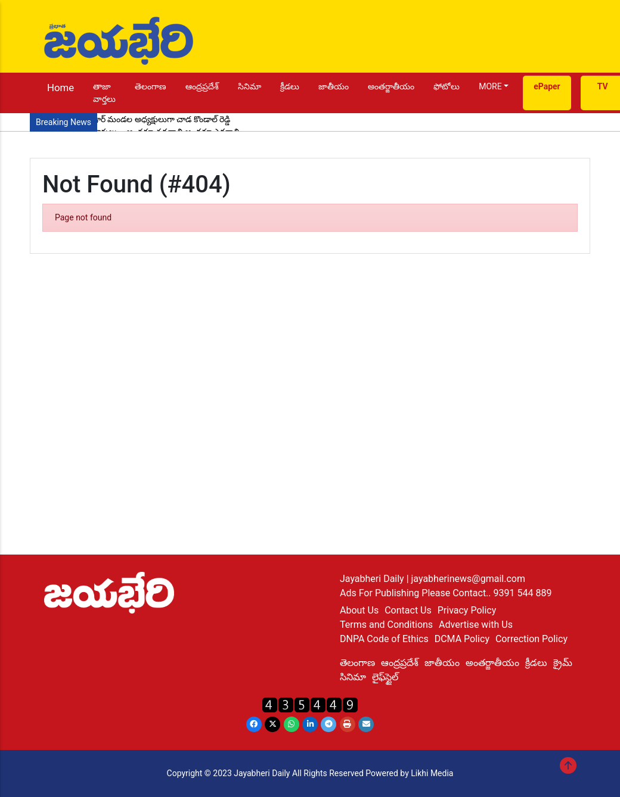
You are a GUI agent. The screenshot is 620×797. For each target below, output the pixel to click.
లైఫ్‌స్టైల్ (385, 677)
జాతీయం (333, 86)
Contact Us (408, 610)
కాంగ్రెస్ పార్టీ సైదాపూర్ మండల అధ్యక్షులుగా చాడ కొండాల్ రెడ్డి (133, 119)
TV (602, 86)
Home (60, 88)
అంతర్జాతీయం (391, 86)
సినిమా (249, 86)
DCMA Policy (462, 639)
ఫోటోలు (446, 86)
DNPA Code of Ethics (384, 639)
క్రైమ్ (562, 662)
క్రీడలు (289, 86)
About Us (359, 610)
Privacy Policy (467, 610)
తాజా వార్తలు (104, 93)
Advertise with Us (476, 624)
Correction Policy (531, 639)
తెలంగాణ (150, 86)
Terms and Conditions (386, 624)
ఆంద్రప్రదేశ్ (202, 86)
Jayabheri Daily (373, 578)
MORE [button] (490, 86)
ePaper (547, 86)
